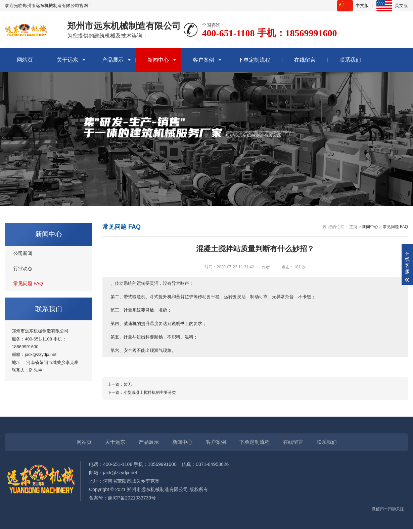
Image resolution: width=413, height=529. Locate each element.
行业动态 (22, 268)
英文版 (401, 5)
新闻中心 (158, 60)
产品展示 (113, 60)
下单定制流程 (254, 60)
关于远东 (67, 60)
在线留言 (305, 60)
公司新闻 (22, 253)
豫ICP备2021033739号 (132, 497)
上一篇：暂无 (119, 384)
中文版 (362, 5)
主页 (353, 226)
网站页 (25, 60)
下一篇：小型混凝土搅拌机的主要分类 (141, 392)
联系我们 (350, 60)
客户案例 (203, 60)
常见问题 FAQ (28, 283)
